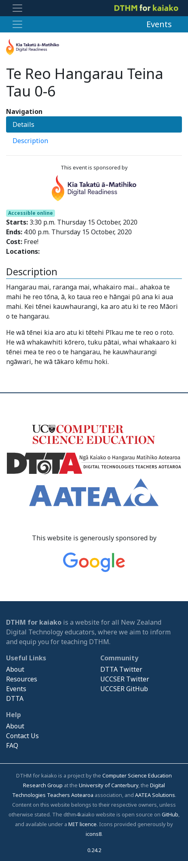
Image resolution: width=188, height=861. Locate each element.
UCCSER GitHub (124, 688)
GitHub (170, 814)
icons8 (93, 833)
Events (159, 24)
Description (30, 140)
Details (23, 124)
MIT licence (82, 824)
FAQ (12, 745)
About (15, 669)
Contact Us (22, 735)
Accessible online (30, 213)
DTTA (14, 698)
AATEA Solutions (155, 795)
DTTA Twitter (121, 669)
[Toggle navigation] (17, 8)
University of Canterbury (108, 785)
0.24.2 (94, 850)
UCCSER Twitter (124, 679)
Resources (21, 679)
